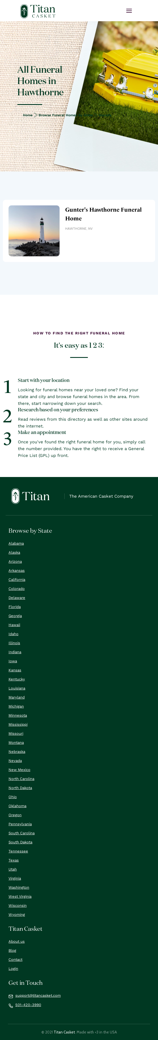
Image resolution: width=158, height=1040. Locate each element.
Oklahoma (17, 806)
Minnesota (18, 715)
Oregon (15, 815)
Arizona (15, 561)
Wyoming (17, 914)
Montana (16, 742)
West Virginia (20, 896)
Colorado (17, 588)
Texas (14, 860)
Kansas (15, 670)
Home (28, 115)
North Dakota (20, 788)
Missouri (16, 733)
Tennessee (18, 851)
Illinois (14, 643)
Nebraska (17, 751)
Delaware (17, 598)
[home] (37, 11)
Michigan (16, 706)
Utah (13, 869)
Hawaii (14, 625)
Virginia (15, 878)
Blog (12, 950)
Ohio (13, 797)
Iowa (13, 661)
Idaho (13, 634)
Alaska (14, 552)
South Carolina (22, 833)
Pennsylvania (20, 824)
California (17, 579)
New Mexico (19, 770)
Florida (15, 607)
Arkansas (17, 570)
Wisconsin (18, 905)
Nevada (105, 115)
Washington (19, 887)
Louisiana (17, 688)
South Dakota (20, 842)
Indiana (15, 652)
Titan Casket (64, 1032)
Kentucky (17, 679)
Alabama (16, 543)
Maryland (17, 697)
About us (17, 941)
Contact (15, 959)
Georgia (15, 616)
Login (13, 968)
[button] (129, 11)
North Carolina (21, 779)
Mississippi (18, 724)
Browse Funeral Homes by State (66, 115)
